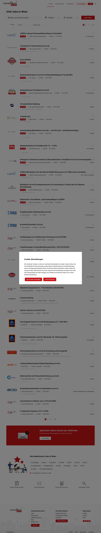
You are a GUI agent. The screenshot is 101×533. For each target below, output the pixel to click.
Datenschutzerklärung (30, 274)
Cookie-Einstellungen (49, 279)
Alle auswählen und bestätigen (33, 279)
